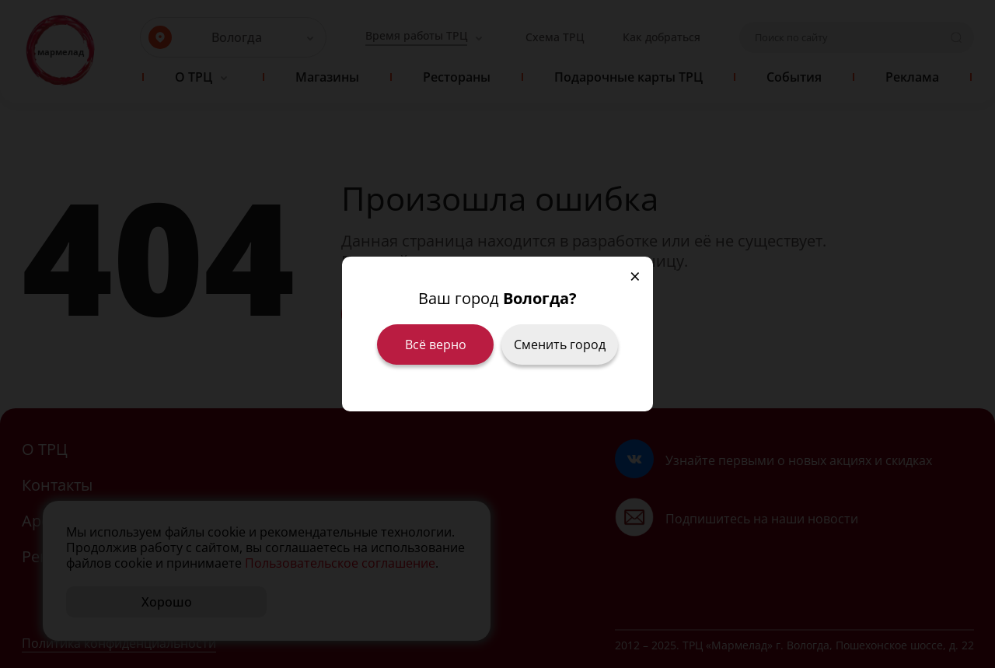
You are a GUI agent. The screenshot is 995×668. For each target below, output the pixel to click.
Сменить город (560, 344)
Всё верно (435, 344)
